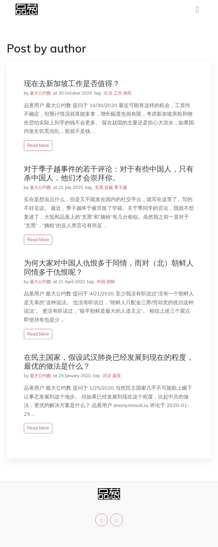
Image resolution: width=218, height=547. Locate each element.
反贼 (108, 187)
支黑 (99, 187)
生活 (108, 93)
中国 (101, 281)
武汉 (107, 375)
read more (38, 145)
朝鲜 (110, 281)
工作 (118, 93)
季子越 (120, 187)
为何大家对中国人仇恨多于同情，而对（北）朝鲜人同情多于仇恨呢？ (109, 267)
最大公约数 (40, 93)
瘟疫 (116, 375)
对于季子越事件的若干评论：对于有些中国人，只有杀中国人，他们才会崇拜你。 (109, 173)
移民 (127, 93)
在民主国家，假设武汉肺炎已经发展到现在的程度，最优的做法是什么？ (109, 361)
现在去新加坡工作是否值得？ (72, 83)
